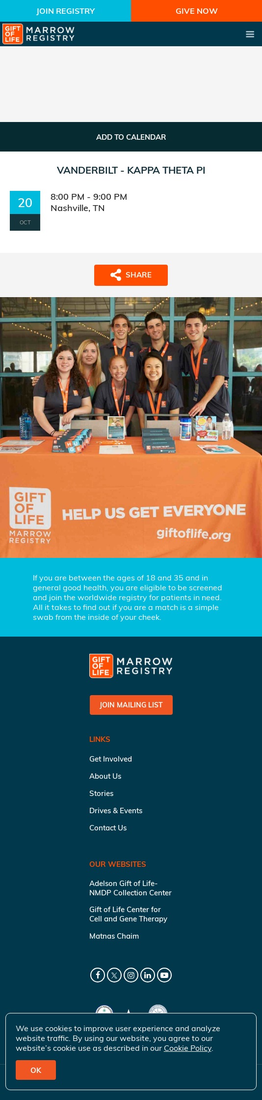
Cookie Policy (187, 1048)
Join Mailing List (131, 705)
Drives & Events (115, 810)
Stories (101, 793)
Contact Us (108, 827)
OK (35, 1070)
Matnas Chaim (114, 936)
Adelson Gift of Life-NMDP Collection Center (130, 888)
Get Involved (110, 759)
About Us (105, 776)
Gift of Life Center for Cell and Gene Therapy (128, 914)
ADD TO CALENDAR (131, 137)
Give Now (197, 11)
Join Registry (65, 11)
